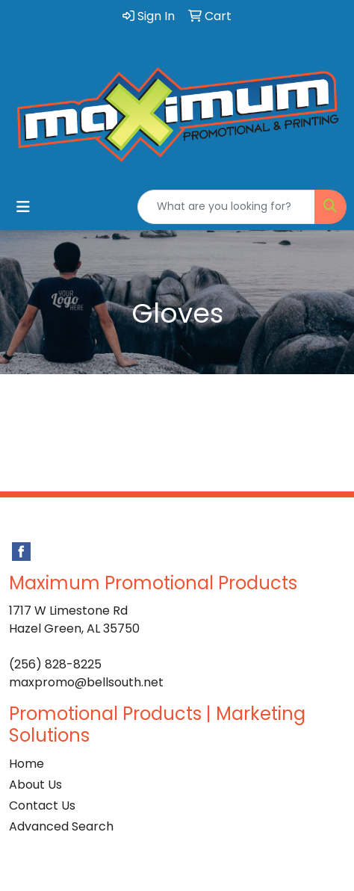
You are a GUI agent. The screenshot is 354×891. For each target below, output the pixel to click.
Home (26, 763)
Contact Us (42, 805)
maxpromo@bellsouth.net (86, 682)
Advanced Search (61, 826)
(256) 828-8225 (55, 664)
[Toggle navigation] (23, 206)
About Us (35, 784)
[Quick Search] (226, 207)
